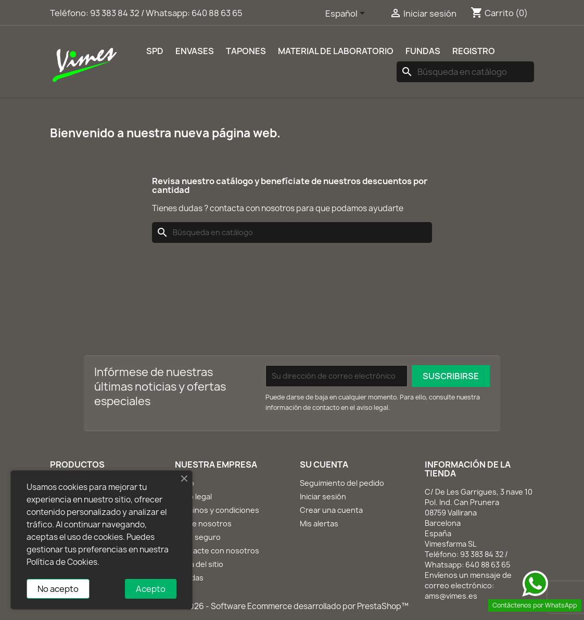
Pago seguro (198, 537)
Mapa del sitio (199, 564)
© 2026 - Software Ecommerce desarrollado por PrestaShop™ (292, 606)
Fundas (422, 51)
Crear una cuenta (331, 510)
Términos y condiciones (217, 510)
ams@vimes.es (451, 596)
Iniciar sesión (323, 496)
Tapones (246, 51)
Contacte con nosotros (217, 551)
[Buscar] (465, 71)
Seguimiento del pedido (342, 483)
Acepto (151, 589)
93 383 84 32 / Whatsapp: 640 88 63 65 (166, 13)
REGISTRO (473, 51)
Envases (194, 51)
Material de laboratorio (335, 51)
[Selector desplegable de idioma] (347, 14)
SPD (154, 51)
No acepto (58, 589)
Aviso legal (193, 496)
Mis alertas (319, 523)
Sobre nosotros (203, 523)
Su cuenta (324, 464)
